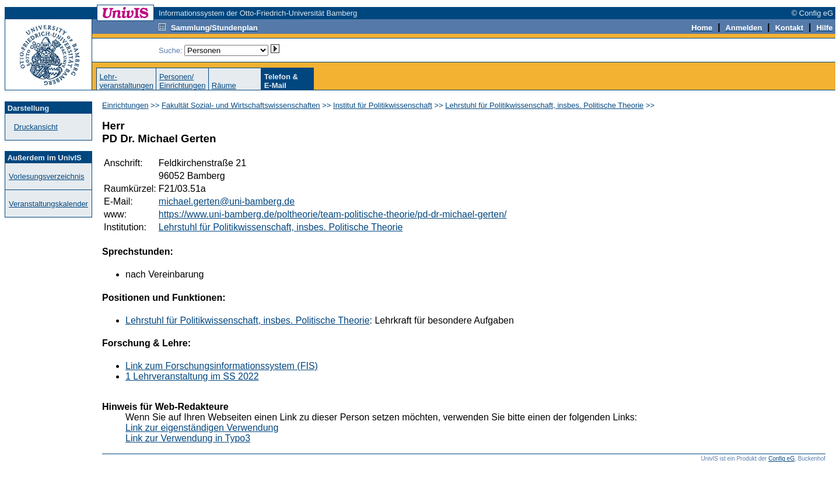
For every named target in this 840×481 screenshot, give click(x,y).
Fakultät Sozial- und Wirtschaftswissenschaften (241, 105)
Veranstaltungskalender (48, 203)
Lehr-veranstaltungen (126, 81)
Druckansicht (36, 126)
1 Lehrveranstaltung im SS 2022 (192, 376)
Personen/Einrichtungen (182, 81)
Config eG (781, 458)
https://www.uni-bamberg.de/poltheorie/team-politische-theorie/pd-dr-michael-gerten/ (333, 214)
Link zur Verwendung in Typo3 (187, 438)
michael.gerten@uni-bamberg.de (227, 201)
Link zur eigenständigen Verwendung (201, 428)
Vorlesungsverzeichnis (46, 176)
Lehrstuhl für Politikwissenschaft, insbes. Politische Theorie (544, 105)
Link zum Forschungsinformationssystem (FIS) (221, 366)
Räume (224, 85)
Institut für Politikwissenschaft (382, 105)
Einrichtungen (125, 105)
